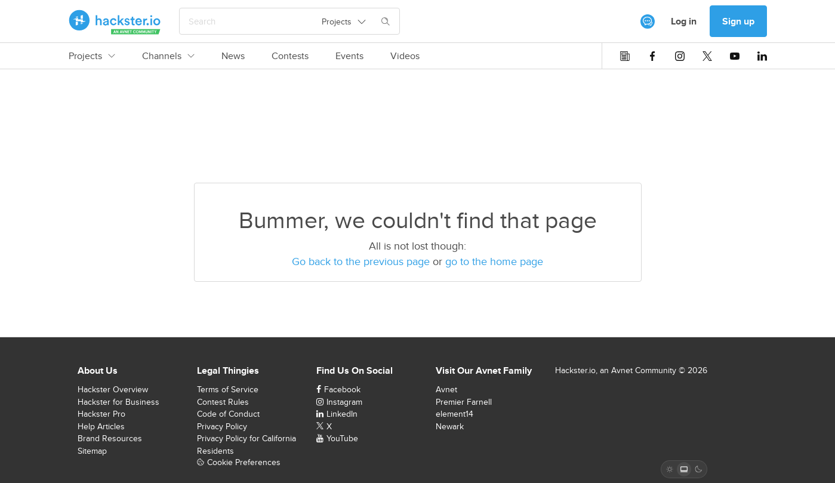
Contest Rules (223, 402)
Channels (168, 56)
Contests (290, 56)
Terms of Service (227, 389)
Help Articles (101, 426)
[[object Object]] (647, 21)
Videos (405, 56)
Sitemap (92, 451)
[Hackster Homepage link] (115, 21)
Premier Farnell (464, 402)
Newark (450, 426)
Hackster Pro (101, 414)
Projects (92, 56)
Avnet (446, 389)
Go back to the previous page (361, 261)
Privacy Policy (222, 426)
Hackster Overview (113, 389)
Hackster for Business (118, 402)
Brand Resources (110, 438)
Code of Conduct (228, 414)
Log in (684, 21)
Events (349, 56)
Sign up (738, 21)
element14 (454, 414)
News (233, 56)
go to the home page (494, 261)
